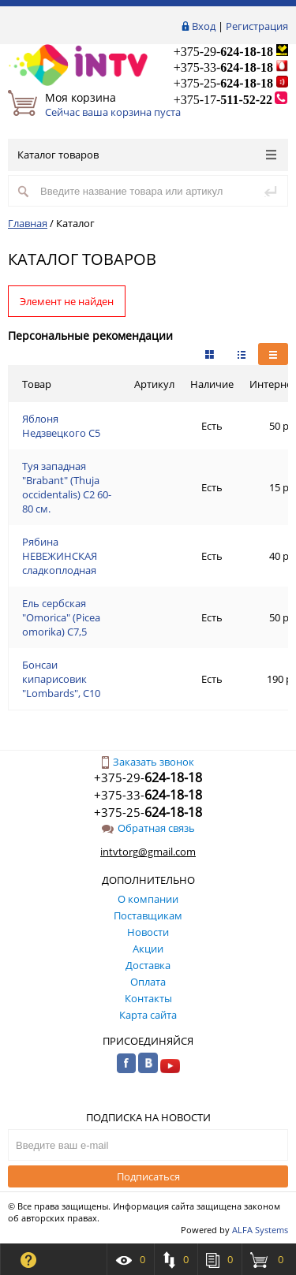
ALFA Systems (260, 1230)
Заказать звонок (148, 762)
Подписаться (148, 1176)
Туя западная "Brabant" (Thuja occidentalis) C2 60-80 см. (66, 487)
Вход (203, 26)
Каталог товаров (146, 154)
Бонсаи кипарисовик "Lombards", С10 (61, 679)
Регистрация (257, 26)
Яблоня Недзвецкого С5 (61, 426)
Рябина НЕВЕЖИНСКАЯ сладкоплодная (59, 556)
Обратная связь (148, 828)
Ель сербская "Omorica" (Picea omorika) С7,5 (61, 617)
